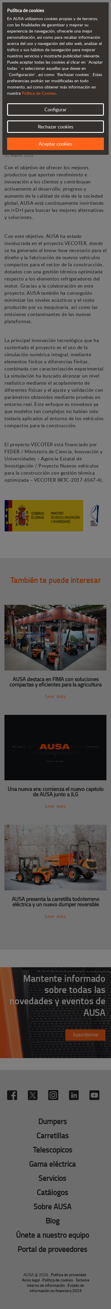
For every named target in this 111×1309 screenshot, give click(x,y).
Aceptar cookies (55, 144)
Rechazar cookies (55, 126)
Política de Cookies (39, 93)
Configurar (55, 109)
